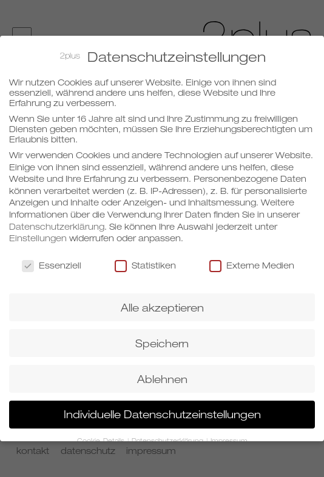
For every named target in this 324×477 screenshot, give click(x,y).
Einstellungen (38, 236)
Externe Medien (251, 263)
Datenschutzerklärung (56, 224)
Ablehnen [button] (162, 377)
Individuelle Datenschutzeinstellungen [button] (162, 413)
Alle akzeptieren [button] (162, 305)
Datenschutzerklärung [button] (168, 439)
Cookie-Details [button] (101, 439)
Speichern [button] (162, 341)
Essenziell (51, 263)
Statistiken (145, 263)
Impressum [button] (229, 439)
